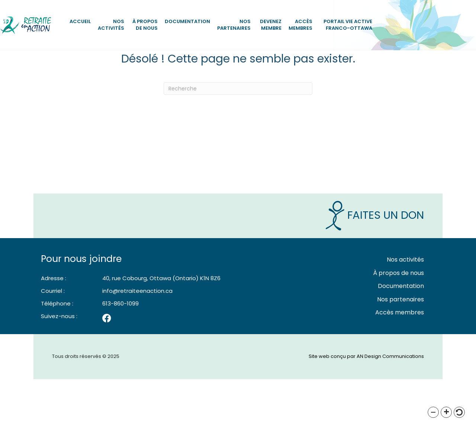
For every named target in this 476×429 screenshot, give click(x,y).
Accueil (80, 21)
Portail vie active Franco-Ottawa (348, 25)
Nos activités (111, 25)
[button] (433, 412)
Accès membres (300, 25)
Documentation (187, 21)
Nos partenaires (234, 25)
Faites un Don (375, 265)
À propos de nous (145, 25)
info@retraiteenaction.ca (137, 341)
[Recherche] (238, 138)
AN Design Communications (390, 406)
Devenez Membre (271, 25)
